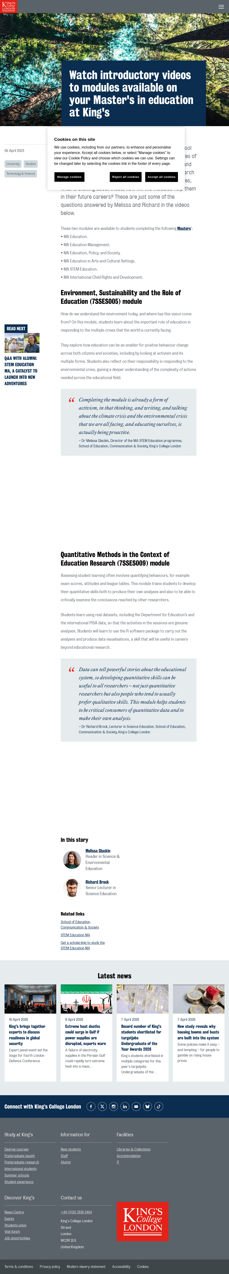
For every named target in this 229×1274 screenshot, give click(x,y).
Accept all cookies (161, 177)
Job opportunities (17, 1238)
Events (9, 1219)
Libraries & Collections (133, 1149)
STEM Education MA (75, 935)
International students (21, 1169)
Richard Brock (97, 882)
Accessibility (121, 1267)
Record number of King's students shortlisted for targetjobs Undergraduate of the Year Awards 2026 (141, 1038)
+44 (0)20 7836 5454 (76, 1212)
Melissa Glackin (98, 851)
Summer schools (17, 1175)
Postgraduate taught (20, 1156)
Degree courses (16, 1149)
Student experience (19, 1182)
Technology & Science (21, 173)
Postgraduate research (22, 1162)
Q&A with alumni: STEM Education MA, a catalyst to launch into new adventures (21, 371)
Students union (15, 1225)
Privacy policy (50, 1267)
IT (118, 1162)
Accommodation (129, 1156)
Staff (64, 1156)
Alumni (66, 1162)
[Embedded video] (128, 503)
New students (71, 1149)
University (13, 164)
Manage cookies (69, 177)
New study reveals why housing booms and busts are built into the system (198, 1032)
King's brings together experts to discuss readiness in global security (27, 1035)
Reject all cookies (125, 177)
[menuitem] (30, 1149)
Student (31, 164)
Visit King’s (12, 1232)
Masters (184, 228)
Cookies (143, 1267)
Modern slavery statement (86, 1267)
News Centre (14, 1212)
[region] (116, 158)
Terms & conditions (19, 1267)
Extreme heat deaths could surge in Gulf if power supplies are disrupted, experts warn (85, 1035)
